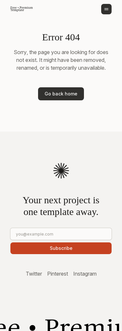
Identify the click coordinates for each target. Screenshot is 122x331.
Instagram (85, 273)
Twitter (34, 273)
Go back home (61, 93)
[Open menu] (106, 9)
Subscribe (61, 248)
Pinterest (57, 273)
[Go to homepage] (21, 9)
